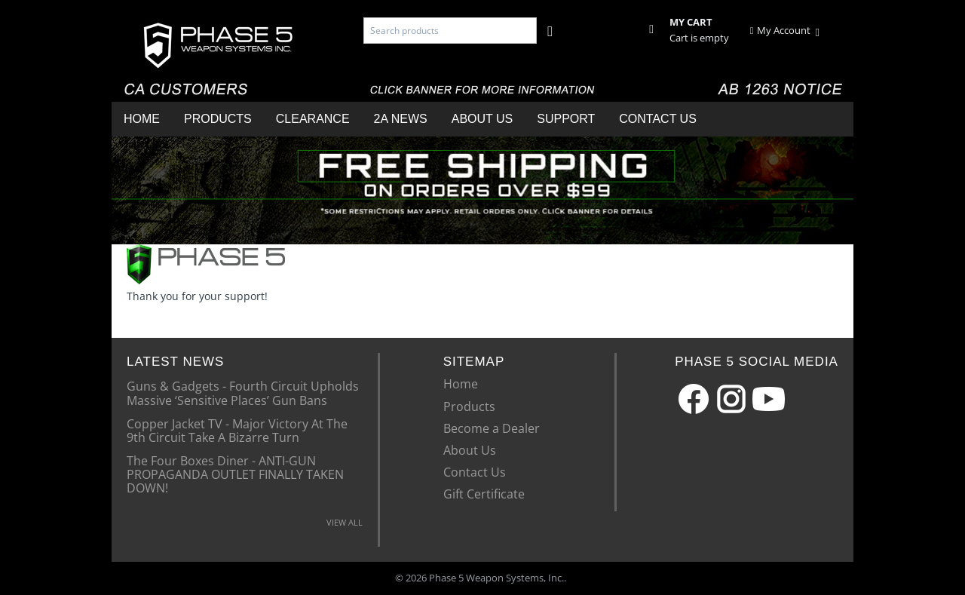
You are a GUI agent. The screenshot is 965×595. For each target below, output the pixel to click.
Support (566, 118)
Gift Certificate (484, 494)
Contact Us (658, 118)
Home (142, 118)
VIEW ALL (344, 522)
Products (218, 118)
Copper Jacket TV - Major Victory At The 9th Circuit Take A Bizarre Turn (237, 430)
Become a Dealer (491, 428)
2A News (400, 118)
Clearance (313, 118)
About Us (482, 118)
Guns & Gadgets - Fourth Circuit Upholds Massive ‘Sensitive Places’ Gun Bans (243, 392)
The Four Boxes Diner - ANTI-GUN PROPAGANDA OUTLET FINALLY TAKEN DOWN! (235, 473)
